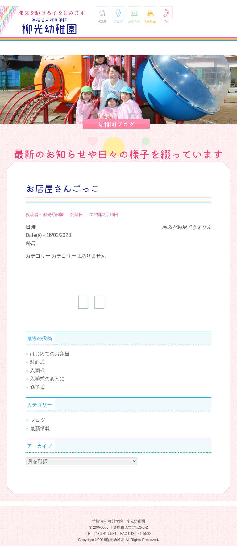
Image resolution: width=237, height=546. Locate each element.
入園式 (37, 370)
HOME (102, 14)
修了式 (37, 387)
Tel (166, 14)
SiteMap (150, 14)
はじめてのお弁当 (49, 353)
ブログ (118, 14)
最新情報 (40, 428)
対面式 (37, 362)
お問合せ (134, 14)
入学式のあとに (47, 378)
